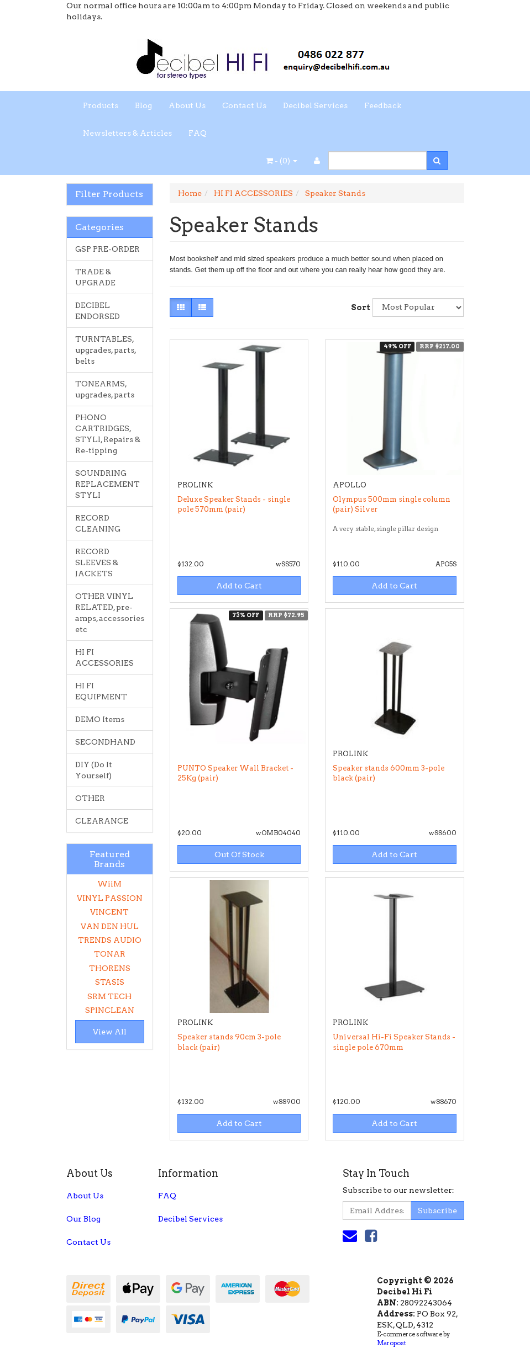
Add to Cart (239, 585)
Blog (143, 105)
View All (110, 1031)
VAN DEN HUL (110, 926)
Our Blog (83, 1218)
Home (190, 193)
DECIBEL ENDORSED (97, 311)
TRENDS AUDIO (109, 940)
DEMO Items (99, 719)
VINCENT (109, 911)
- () (281, 160)
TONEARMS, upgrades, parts (104, 389)
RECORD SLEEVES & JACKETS (96, 562)
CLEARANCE (101, 820)
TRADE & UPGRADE (95, 277)
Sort (357, 307)
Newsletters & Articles (127, 133)
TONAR (109, 953)
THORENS (109, 968)
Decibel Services (315, 105)
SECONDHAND (105, 741)
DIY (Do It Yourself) (93, 770)
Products (100, 105)
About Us (187, 105)
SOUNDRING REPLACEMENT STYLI (107, 484)
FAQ (197, 133)
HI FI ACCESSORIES (104, 657)
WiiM (109, 883)
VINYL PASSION (110, 898)
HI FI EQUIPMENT (101, 691)
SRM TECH (109, 996)
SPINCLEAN (109, 1010)
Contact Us (244, 105)
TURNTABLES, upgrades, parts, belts (106, 350)
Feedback (382, 105)
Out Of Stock (239, 854)
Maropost (391, 1343)
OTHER (90, 798)
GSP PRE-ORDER (107, 249)
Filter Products (109, 194)
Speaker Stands (335, 193)
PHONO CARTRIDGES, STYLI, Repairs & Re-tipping (107, 434)
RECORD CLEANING (97, 523)
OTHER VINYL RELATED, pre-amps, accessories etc (109, 613)
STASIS (109, 982)
